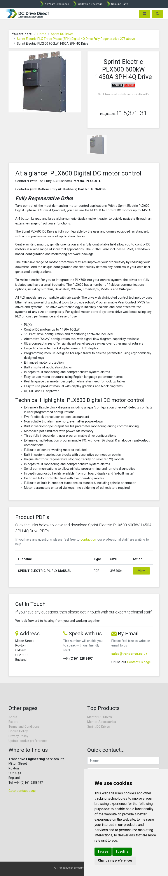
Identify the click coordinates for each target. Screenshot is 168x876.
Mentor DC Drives (99, 717)
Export (13, 722)
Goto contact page (22, 791)
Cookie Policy (18, 731)
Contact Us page (139, 662)
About (13, 717)
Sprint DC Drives (62, 34)
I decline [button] (122, 851)
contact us (88, 539)
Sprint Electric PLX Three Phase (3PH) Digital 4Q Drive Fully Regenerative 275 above (76, 39)
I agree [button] (103, 851)
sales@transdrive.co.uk (129, 654)
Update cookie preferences (28, 741)
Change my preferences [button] (115, 860)
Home (41, 34)
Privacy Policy (18, 736)
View (141, 571)
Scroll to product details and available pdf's (123, 94)
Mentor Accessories (101, 722)
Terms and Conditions (24, 727)
